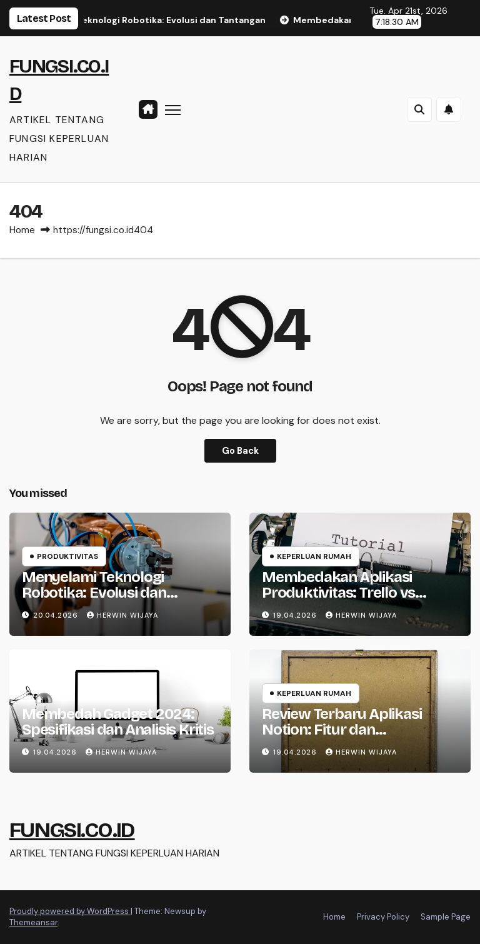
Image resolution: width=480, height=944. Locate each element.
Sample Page (446, 916)
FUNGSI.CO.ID (72, 830)
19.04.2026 (296, 615)
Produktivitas (67, 556)
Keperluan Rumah (314, 556)
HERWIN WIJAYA (122, 615)
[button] (419, 109)
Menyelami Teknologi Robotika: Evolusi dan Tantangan (94, 592)
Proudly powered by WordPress (70, 911)
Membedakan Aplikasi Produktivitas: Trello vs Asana (338, 592)
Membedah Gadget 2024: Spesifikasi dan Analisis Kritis (118, 721)
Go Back (240, 450)
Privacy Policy (383, 916)
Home (22, 230)
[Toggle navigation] (173, 109)
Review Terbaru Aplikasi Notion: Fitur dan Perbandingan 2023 (341, 729)
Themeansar (33, 922)
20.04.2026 (57, 615)
